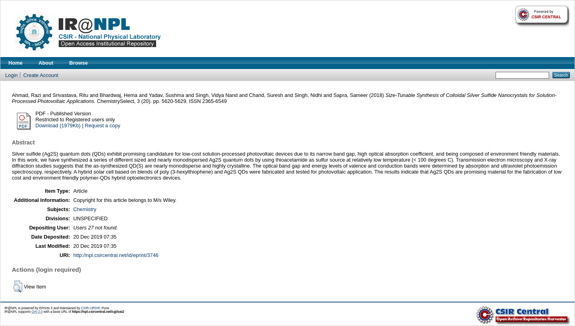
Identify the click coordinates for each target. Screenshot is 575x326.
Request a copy (102, 125)
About (46, 63)
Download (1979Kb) (58, 125)
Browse (78, 63)
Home (15, 63)
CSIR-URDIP (90, 308)
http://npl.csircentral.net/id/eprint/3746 (116, 255)
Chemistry (85, 209)
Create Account (40, 75)
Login (11, 75)
